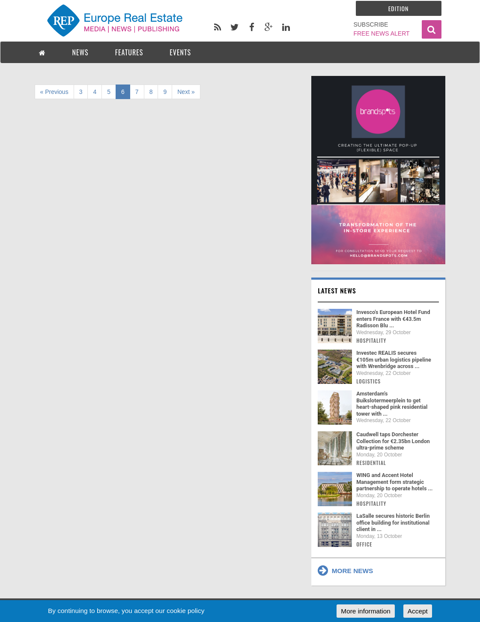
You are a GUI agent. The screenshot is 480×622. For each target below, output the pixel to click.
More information (365, 611)
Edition (398, 8)
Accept (418, 611)
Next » (185, 91)
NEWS (80, 52)
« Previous (54, 91)
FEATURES (129, 52)
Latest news (337, 290)
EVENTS (180, 52)
